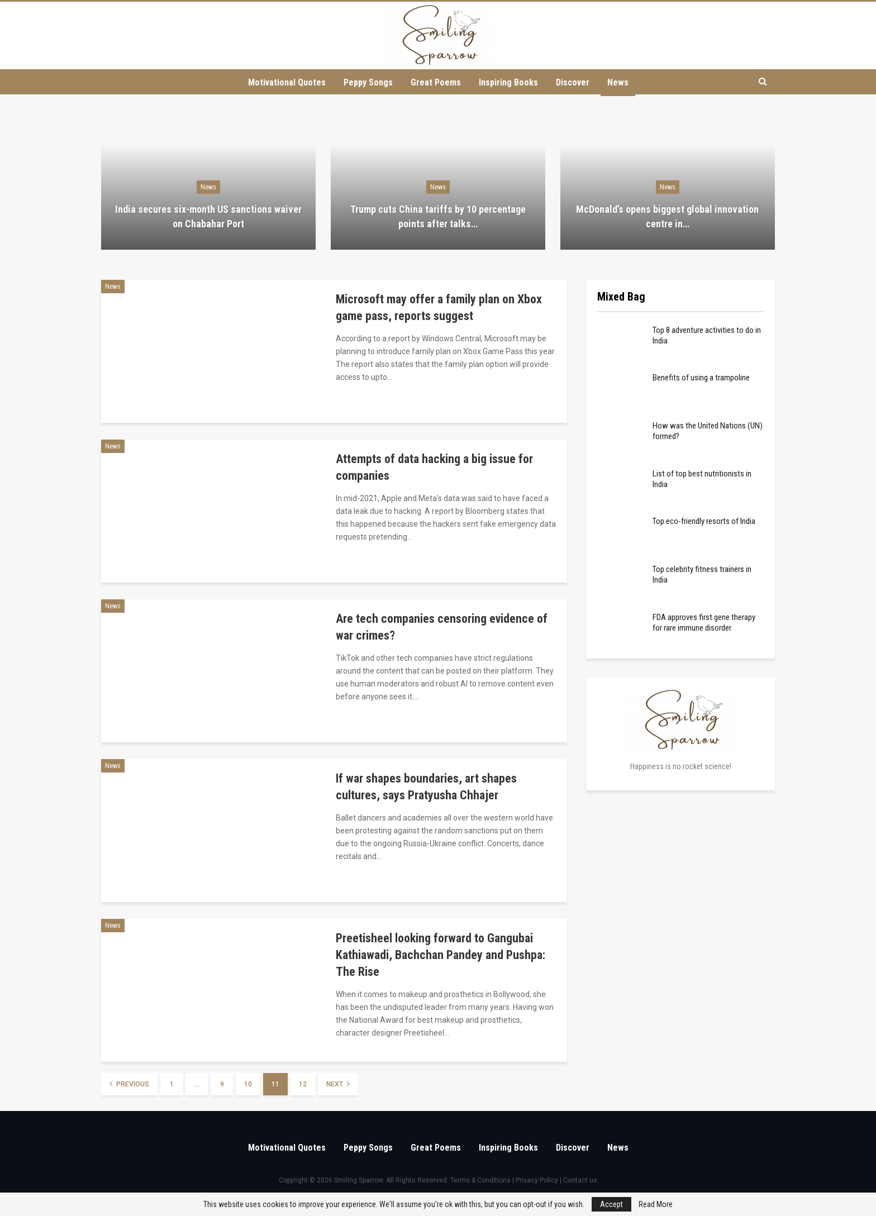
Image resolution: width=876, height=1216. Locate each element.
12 (303, 1084)
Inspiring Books (509, 82)
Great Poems (435, 82)
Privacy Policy (537, 1180)
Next (338, 1083)
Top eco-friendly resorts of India (704, 521)
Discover (575, 82)
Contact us (580, 1180)
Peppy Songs (365, 82)
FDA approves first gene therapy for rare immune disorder (704, 622)
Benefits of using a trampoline (701, 378)
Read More (656, 1204)
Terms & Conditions (480, 1180)
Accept (611, 1204)
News (621, 82)
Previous (129, 1083)
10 (248, 1084)
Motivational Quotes (282, 82)
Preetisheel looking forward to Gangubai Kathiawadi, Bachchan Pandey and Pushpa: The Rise (440, 955)
